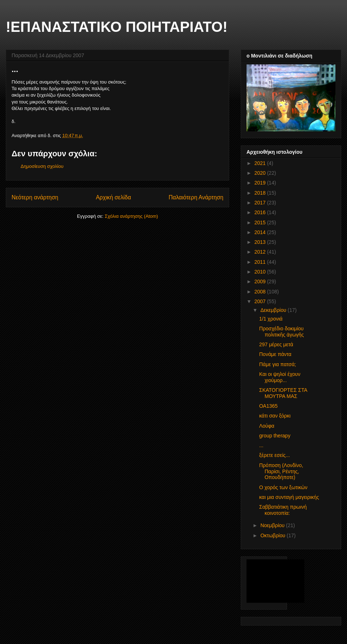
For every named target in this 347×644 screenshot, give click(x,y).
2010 (260, 272)
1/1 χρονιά (271, 319)
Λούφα (266, 426)
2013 (260, 242)
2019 (260, 183)
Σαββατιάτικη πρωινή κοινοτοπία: (283, 510)
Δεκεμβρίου (273, 310)
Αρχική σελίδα (113, 197)
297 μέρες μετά (276, 344)
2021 (260, 163)
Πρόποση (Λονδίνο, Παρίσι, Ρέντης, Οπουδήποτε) (281, 471)
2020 (260, 173)
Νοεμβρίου (273, 525)
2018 (260, 193)
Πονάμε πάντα (275, 354)
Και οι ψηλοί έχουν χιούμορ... (279, 377)
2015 (260, 222)
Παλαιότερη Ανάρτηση (195, 197)
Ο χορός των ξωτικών (283, 487)
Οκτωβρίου (273, 535)
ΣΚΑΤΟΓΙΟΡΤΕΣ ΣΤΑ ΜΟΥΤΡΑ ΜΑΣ (283, 393)
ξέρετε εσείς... (274, 455)
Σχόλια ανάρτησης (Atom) (131, 216)
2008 (260, 292)
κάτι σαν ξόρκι (275, 416)
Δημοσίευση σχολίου (42, 166)
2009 (260, 281)
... (261, 445)
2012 (260, 252)
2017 (260, 203)
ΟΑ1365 (268, 406)
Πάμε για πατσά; (277, 364)
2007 (260, 301)
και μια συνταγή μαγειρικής (289, 497)
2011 (260, 262)
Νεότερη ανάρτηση (35, 197)
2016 (260, 212)
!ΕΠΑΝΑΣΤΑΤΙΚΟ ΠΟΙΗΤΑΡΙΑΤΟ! (116, 27)
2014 (260, 232)
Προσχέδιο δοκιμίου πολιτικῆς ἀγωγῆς (281, 332)
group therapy (274, 435)
